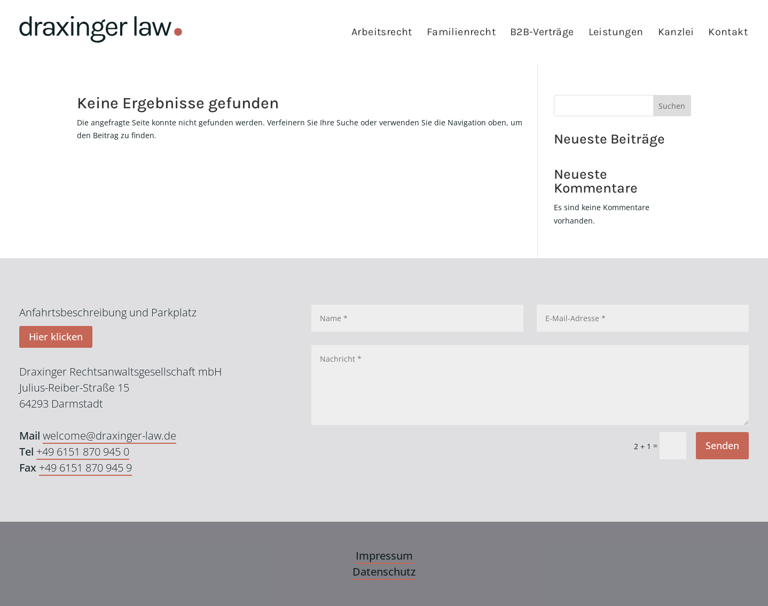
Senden (722, 445)
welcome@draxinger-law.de (109, 435)
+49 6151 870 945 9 (85, 467)
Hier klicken (56, 336)
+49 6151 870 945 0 (82, 451)
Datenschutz (384, 571)
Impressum (384, 555)
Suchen (672, 106)
